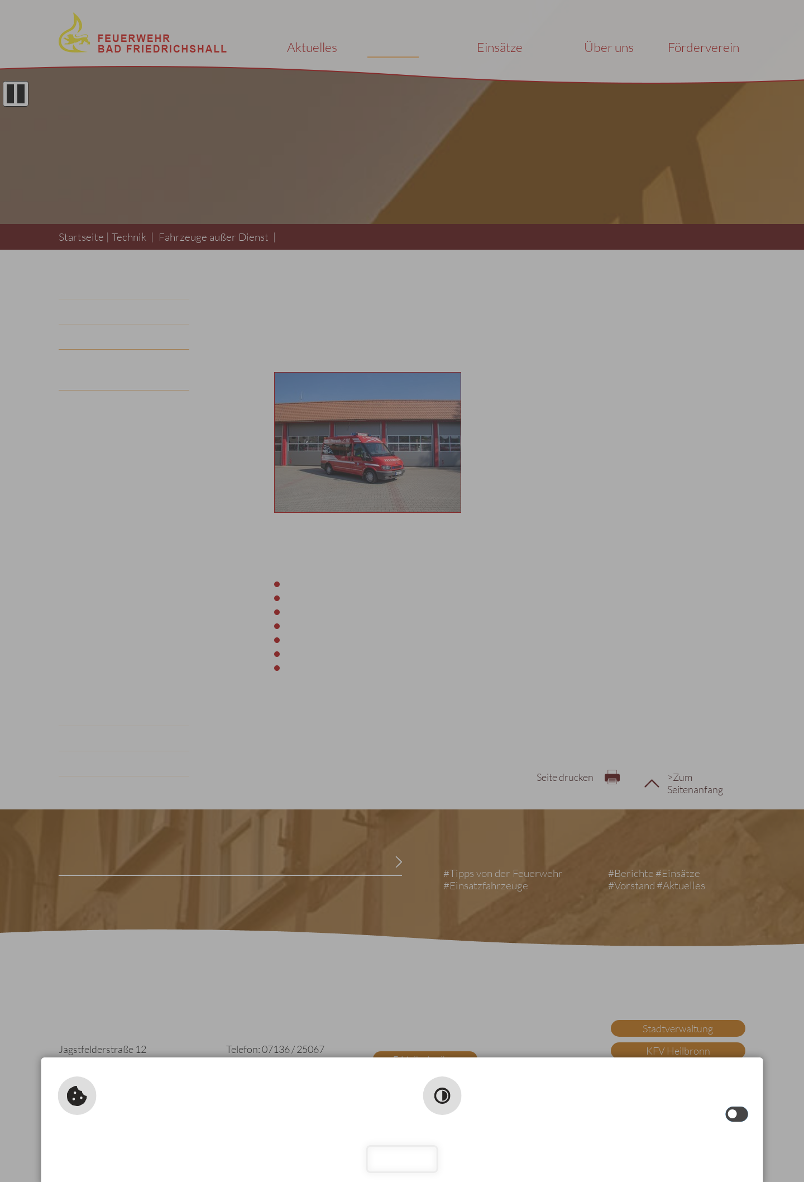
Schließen (402, 1158)
